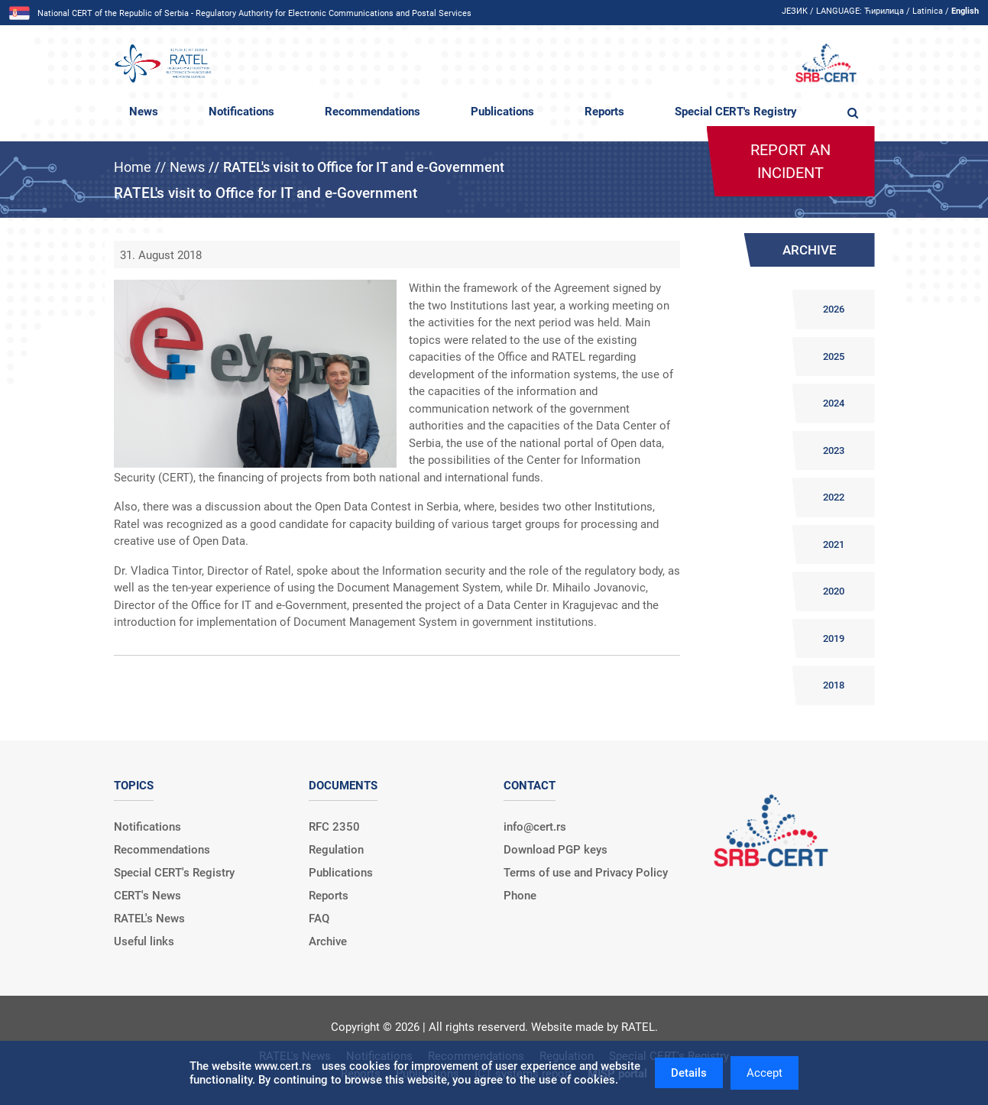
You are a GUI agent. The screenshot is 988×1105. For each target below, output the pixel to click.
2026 (833, 309)
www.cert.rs (282, 1066)
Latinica (927, 11)
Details (689, 1073)
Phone (520, 895)
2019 (833, 638)
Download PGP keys (555, 850)
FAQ (319, 918)
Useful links (144, 941)
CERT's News (147, 895)
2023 (833, 450)
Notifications (241, 111)
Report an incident (790, 161)
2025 (833, 356)
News (143, 111)
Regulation (336, 850)
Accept (764, 1073)
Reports (604, 111)
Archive (328, 941)
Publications (502, 111)
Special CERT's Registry (736, 111)
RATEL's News (149, 918)
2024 (833, 403)
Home (132, 167)
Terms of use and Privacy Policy (586, 873)
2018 (833, 685)
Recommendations (372, 111)
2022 (833, 497)
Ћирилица (884, 11)
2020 (833, 591)
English (965, 11)
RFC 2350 (334, 827)
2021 (833, 544)
